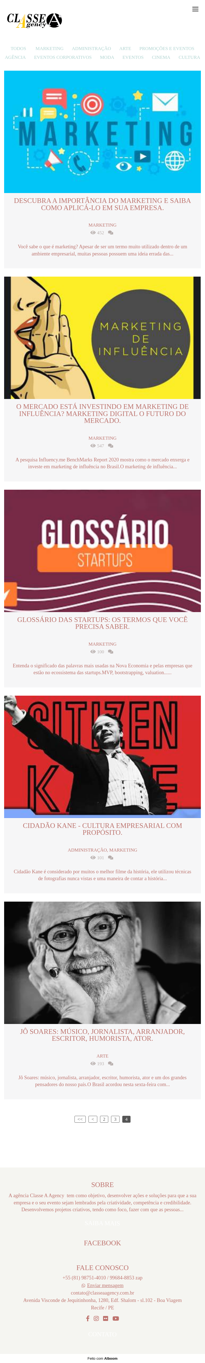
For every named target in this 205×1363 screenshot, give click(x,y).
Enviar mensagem (105, 1285)
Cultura (189, 57)
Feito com (102, 1358)
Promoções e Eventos (166, 48)
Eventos (133, 57)
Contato (102, 1334)
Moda (107, 57)
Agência (15, 57)
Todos (18, 48)
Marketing (49, 48)
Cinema (161, 57)
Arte (125, 48)
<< (80, 1119)
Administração (91, 48)
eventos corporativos (63, 57)
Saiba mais (102, 1223)
